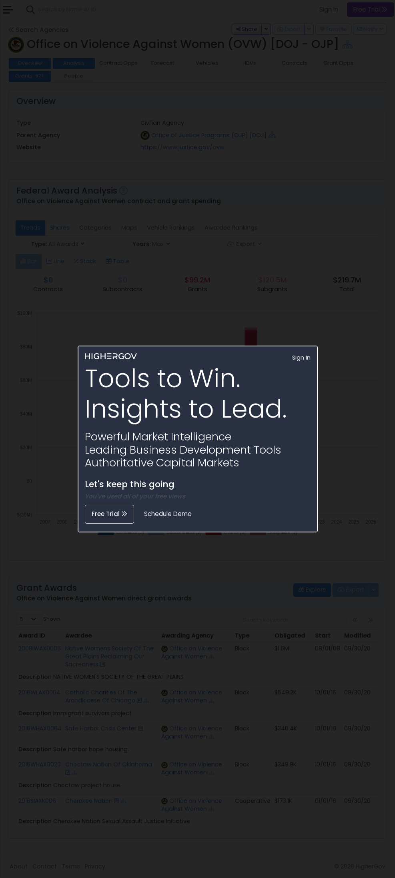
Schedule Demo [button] (168, 514)
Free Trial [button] (109, 514)
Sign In (301, 358)
